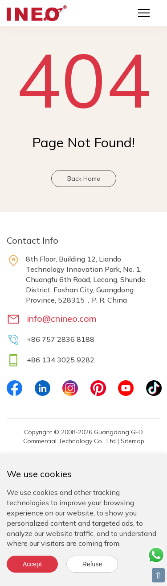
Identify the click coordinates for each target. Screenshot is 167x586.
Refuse (92, 564)
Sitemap (132, 441)
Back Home (83, 179)
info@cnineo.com (62, 318)
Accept (32, 564)
